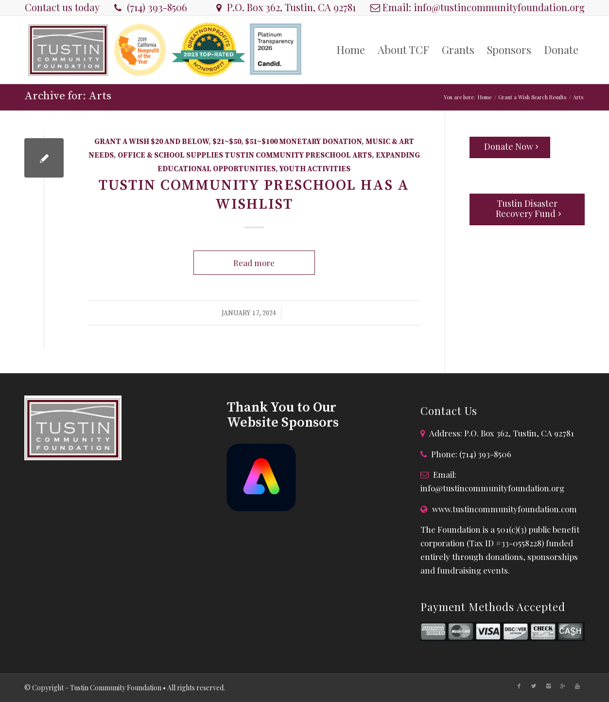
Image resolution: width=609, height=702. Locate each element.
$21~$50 (226, 141)
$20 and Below (180, 141)
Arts (362, 155)
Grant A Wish (121, 141)
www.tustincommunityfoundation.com (504, 509)
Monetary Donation (320, 141)
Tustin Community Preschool (288, 155)
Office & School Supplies (170, 155)
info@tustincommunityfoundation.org (499, 7)
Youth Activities (314, 169)
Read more (254, 262)
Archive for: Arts (67, 96)
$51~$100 (261, 141)
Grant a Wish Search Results (532, 97)
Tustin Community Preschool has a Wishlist (254, 195)
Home (484, 97)
